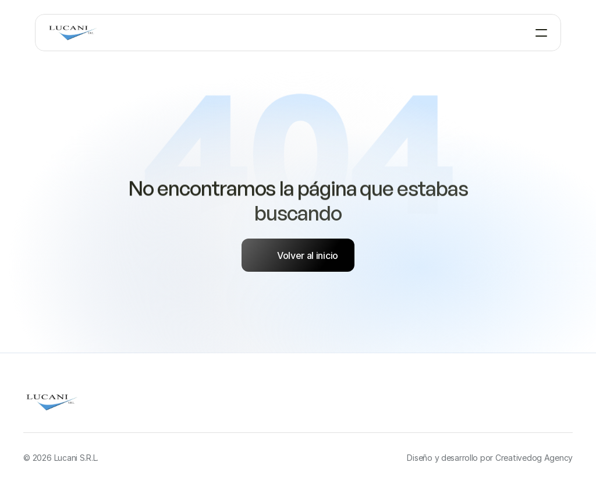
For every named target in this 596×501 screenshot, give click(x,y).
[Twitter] (563, 404)
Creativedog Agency (534, 458)
